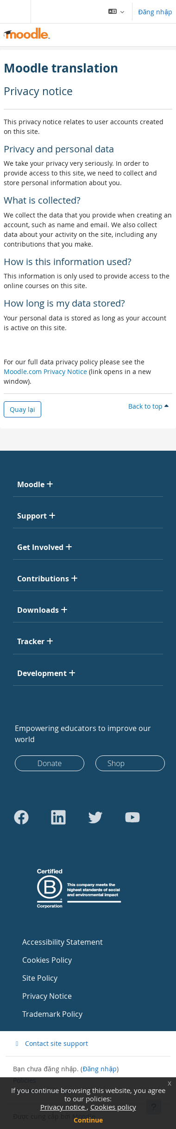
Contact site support (50, 1043)
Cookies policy (113, 1106)
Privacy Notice (47, 996)
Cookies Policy (47, 960)
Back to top (148, 406)
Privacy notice (63, 1106)
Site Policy (39, 978)
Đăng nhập (155, 11)
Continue (88, 1120)
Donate (50, 763)
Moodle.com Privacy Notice (45, 371)
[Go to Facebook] (21, 817)
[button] (116, 11)
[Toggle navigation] (13, 11)
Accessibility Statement (62, 942)
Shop (116, 763)
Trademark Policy (52, 1014)
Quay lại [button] (22, 409)
